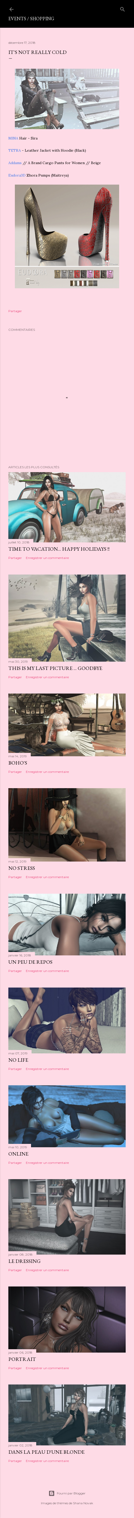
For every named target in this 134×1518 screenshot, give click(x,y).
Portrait (22, 1359)
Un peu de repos (30, 962)
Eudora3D (17, 175)
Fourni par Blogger (67, 1493)
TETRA (15, 150)
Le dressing (24, 1261)
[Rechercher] (122, 8)
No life (18, 1060)
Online (18, 1153)
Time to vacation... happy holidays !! (58, 548)
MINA (13, 138)
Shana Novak (83, 1503)
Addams (15, 162)
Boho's (17, 762)
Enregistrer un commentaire (47, 558)
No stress (21, 868)
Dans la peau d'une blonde (46, 1452)
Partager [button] (15, 311)
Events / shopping (31, 19)
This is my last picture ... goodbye (55, 668)
